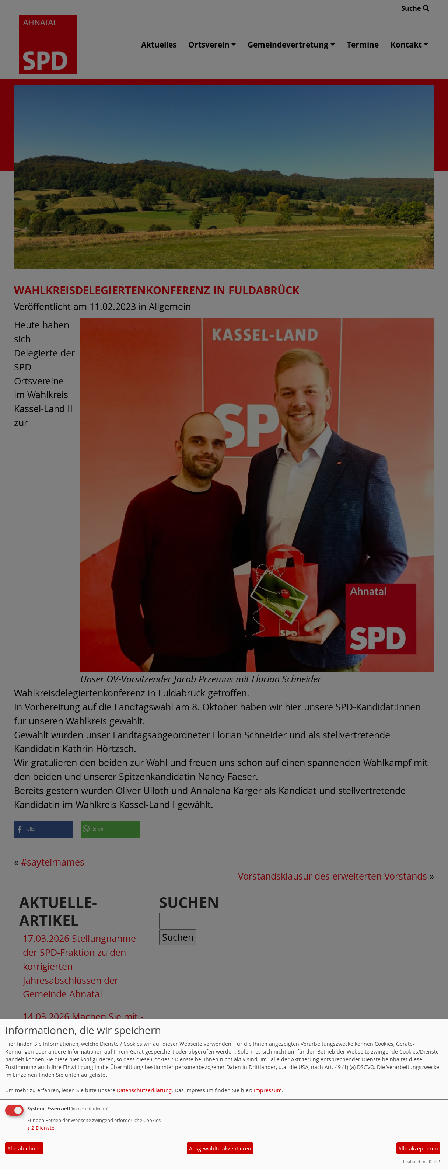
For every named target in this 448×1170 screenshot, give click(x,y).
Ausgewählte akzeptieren (220, 1148)
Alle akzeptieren (418, 1148)
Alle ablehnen (24, 1148)
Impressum (268, 1090)
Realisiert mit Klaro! (421, 1161)
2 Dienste (41, 1127)
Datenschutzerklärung (144, 1090)
